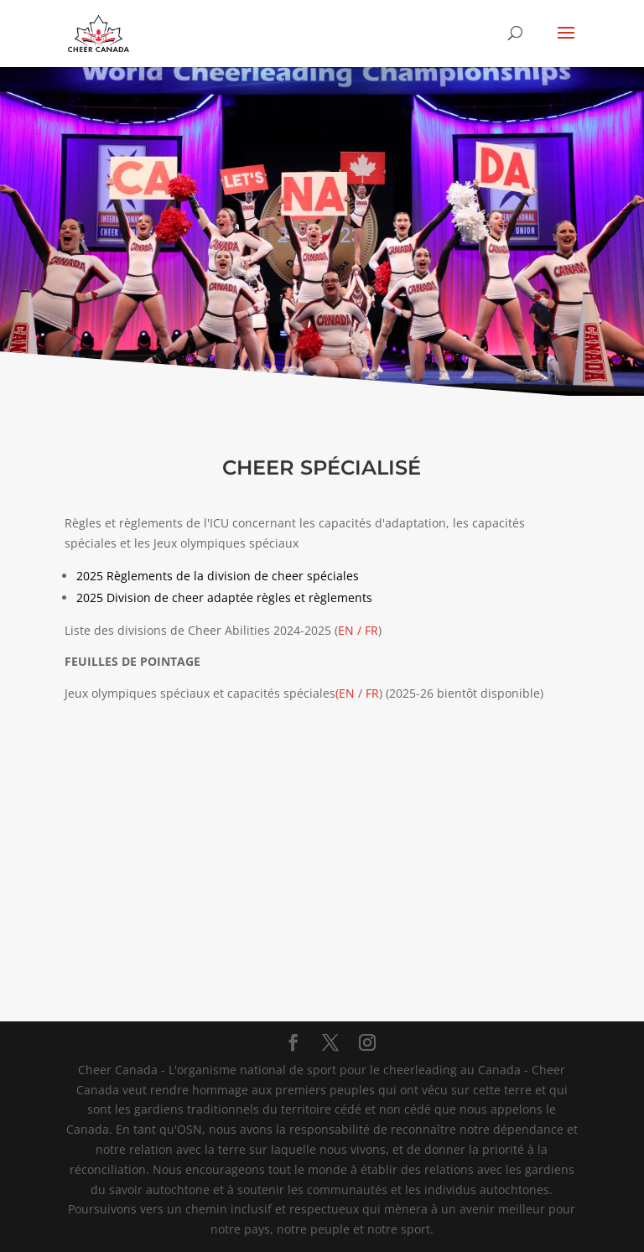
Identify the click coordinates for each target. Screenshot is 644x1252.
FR (372, 693)
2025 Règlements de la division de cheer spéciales (217, 576)
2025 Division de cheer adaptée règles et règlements (224, 597)
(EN (345, 693)
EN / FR (358, 630)
